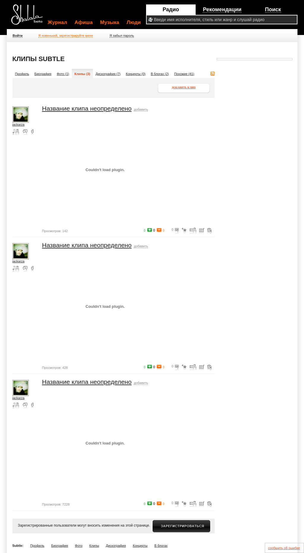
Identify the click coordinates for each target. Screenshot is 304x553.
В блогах (160, 545)
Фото (78, 545)
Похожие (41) (184, 74)
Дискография (116, 545)
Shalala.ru (29, 16)
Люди (134, 22)
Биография (42, 74)
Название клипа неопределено (87, 108)
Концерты (140, 545)
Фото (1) (63, 74)
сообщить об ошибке (284, 548)
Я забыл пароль (122, 35)
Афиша (84, 22)
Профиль (22, 74)
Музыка (109, 22)
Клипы (94, 545)
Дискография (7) (108, 74)
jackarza (18, 124)
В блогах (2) (160, 74)
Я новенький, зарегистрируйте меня (65, 35)
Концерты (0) (135, 74)
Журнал (57, 22)
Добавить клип (184, 87)
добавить (141, 109)
